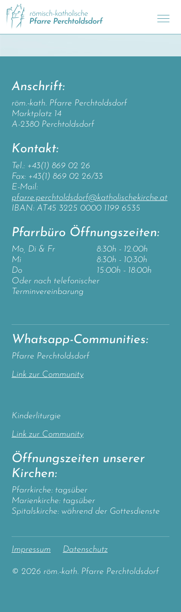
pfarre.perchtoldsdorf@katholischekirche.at (89, 197)
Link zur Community (48, 374)
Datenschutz (85, 549)
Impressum (31, 549)
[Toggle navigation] (163, 17)
